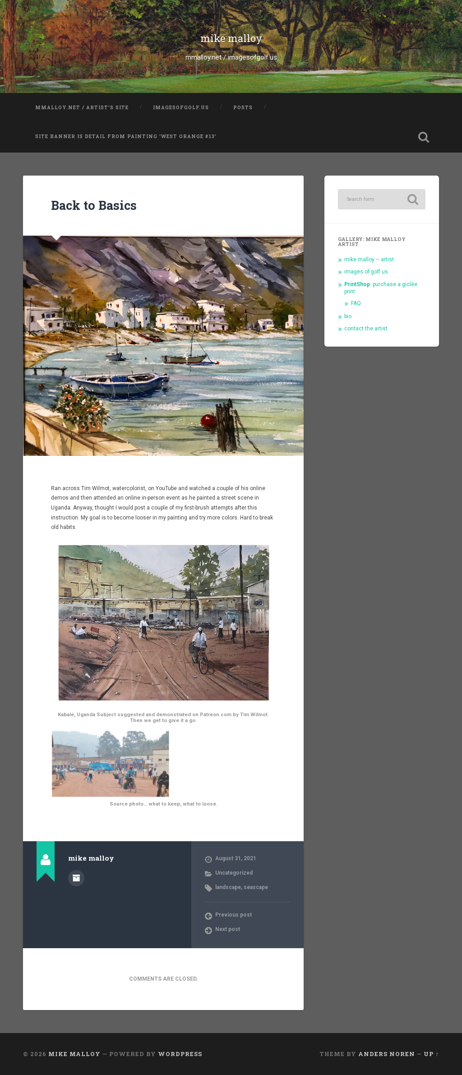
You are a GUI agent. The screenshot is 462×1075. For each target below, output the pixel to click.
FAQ (356, 303)
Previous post (233, 915)
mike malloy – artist (369, 259)
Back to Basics (94, 205)
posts (243, 107)
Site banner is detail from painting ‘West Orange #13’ (126, 136)
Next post (227, 929)
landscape (228, 887)
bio (347, 316)
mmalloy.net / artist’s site (82, 107)
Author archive (76, 878)
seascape (256, 887)
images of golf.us (366, 272)
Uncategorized (234, 873)
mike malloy (231, 38)
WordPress (180, 1053)
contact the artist (366, 328)
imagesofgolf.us (181, 107)
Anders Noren (386, 1053)
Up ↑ (431, 1053)
